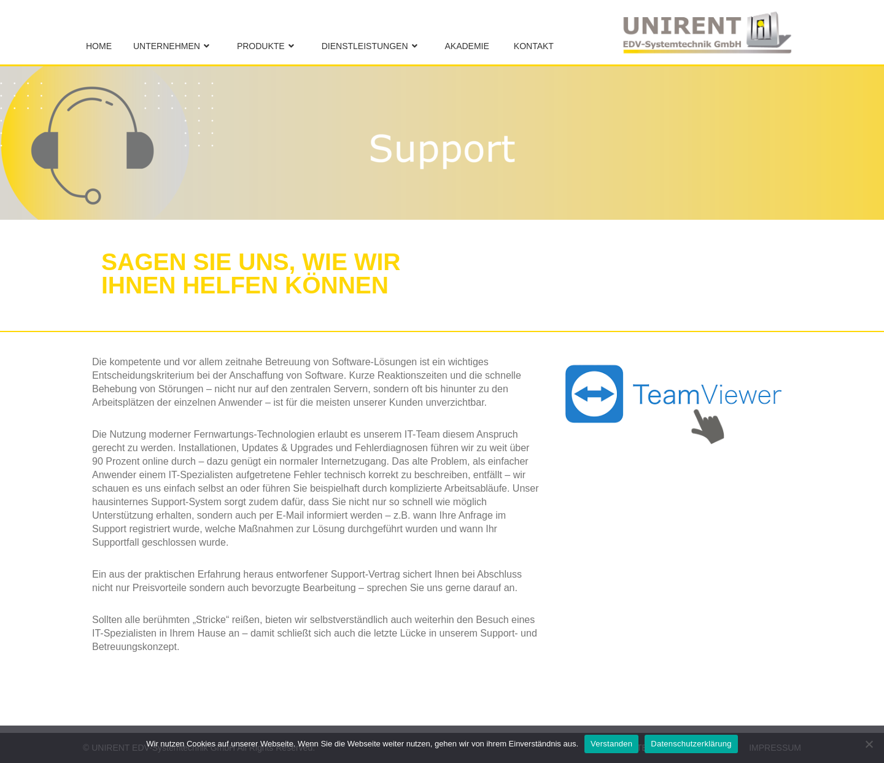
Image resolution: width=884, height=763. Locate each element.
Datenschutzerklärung (691, 743)
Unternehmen (166, 46)
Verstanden (611, 743)
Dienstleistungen (365, 46)
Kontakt (534, 46)
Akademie (467, 46)
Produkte (261, 46)
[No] (869, 744)
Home (99, 46)
